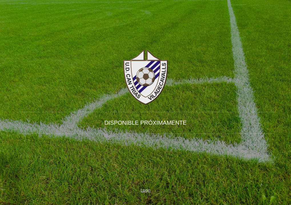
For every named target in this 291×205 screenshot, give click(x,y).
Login (145, 190)
